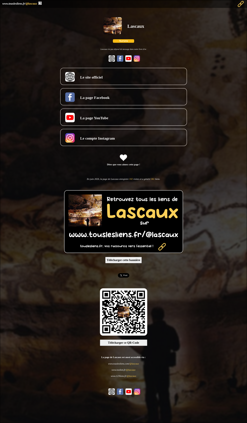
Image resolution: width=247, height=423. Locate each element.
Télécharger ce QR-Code (123, 342)
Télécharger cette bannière (123, 260)
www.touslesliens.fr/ (19, 3)
